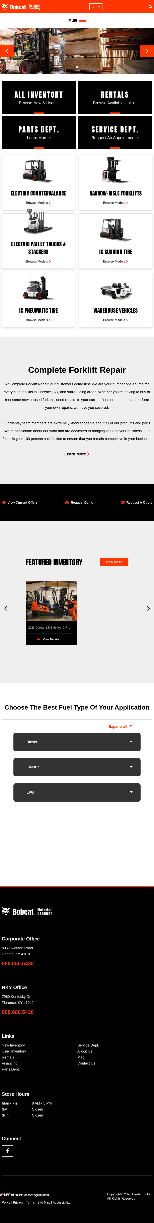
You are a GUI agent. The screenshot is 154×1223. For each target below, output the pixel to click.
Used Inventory (14, 1051)
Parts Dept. (11, 1069)
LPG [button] (30, 792)
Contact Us (86, 1063)
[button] (7, 51)
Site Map (43, 1202)
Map (80, 1057)
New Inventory (13, 1045)
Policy (6, 1202)
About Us (84, 1051)
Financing (9, 1063)
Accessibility (61, 1202)
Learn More (75, 454)
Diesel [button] (31, 742)
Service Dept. (88, 1045)
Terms (30, 1202)
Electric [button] (33, 767)
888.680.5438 (18, 963)
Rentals (8, 1057)
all (125, 726)
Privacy (18, 1202)
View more (114, 562)
